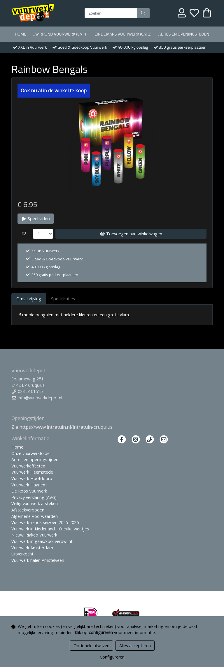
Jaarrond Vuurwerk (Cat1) (60, 34)
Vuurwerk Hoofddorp (31, 478)
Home (20, 34)
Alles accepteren (135, 645)
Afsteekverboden (27, 510)
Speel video (35, 218)
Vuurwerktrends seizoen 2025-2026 (45, 522)
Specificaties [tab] (63, 298)
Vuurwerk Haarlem (29, 485)
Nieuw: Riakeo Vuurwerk (34, 535)
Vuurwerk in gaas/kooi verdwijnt (42, 541)
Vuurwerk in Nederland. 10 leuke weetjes (50, 529)
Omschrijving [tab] (28, 298)
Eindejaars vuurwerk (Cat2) (122, 34)
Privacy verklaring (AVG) (34, 497)
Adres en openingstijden (183, 34)
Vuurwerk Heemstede (32, 472)
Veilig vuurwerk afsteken (34, 503)
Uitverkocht (22, 554)
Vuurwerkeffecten (28, 466)
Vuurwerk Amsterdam (32, 547)
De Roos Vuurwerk (29, 491)
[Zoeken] (111, 13)
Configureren (112, 657)
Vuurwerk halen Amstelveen (37, 560)
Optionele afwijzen (91, 645)
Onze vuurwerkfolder (31, 453)
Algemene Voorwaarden (34, 516)
